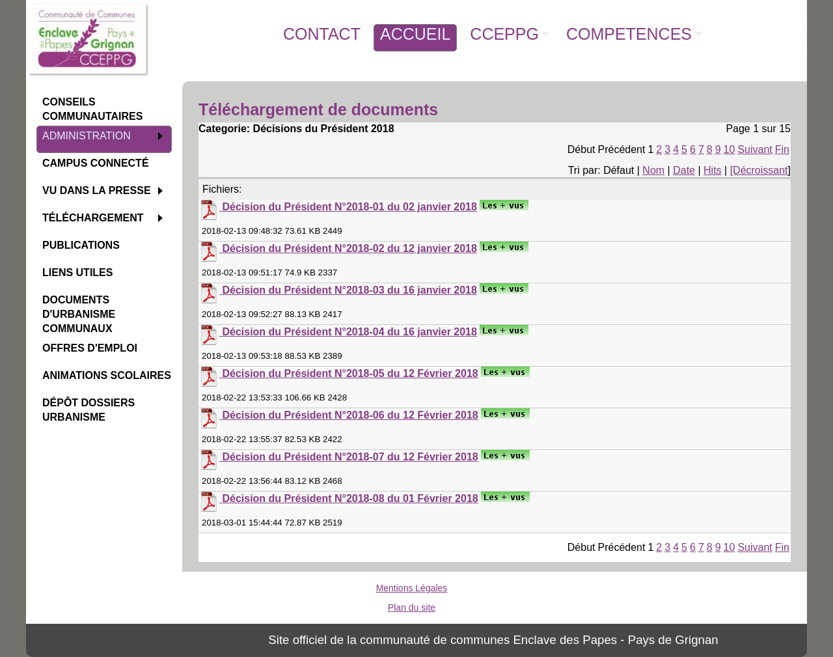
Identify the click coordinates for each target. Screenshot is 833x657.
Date (684, 170)
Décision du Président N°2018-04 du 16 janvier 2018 (349, 331)
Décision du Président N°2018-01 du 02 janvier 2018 (349, 206)
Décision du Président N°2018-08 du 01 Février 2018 (350, 498)
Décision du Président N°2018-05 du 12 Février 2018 (350, 373)
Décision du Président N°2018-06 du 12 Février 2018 (350, 415)
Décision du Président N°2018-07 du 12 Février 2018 (350, 456)
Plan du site (411, 607)
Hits (712, 170)
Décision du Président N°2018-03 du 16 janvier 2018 (349, 290)
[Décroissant (759, 170)
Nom (653, 170)
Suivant (754, 149)
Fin (782, 149)
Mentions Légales (412, 588)
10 (729, 149)
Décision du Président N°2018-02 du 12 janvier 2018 (349, 248)
